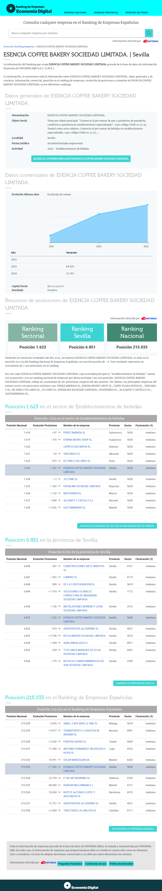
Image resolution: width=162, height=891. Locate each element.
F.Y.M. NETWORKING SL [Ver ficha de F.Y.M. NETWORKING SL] (76, 778)
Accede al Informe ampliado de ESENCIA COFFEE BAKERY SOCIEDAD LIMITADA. (81, 158)
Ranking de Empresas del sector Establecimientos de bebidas (117, 526)
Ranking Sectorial (137, 12)
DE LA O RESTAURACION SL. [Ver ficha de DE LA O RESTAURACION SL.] (79, 584)
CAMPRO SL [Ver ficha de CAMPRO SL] (70, 577)
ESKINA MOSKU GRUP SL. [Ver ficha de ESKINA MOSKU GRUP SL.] (78, 439)
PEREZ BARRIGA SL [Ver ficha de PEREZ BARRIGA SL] (74, 432)
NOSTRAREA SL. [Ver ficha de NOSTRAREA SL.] (72, 493)
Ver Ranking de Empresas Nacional (133, 829)
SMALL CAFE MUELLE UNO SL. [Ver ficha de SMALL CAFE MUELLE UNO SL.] (80, 723)
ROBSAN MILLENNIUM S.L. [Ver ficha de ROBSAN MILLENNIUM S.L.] (78, 785)
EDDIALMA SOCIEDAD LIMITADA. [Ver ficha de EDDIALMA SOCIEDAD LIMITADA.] (82, 486)
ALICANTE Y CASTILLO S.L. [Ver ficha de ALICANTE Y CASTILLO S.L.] (78, 500)
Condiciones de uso (95, 863)
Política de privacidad (121, 863)
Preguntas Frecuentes (70, 863)
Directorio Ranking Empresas (18, 46)
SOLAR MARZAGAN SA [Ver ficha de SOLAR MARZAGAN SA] (76, 760)
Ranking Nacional (75, 12)
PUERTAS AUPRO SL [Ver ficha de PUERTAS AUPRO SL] (74, 741)
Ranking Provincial (106, 12)
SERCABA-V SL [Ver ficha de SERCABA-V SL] (71, 453)
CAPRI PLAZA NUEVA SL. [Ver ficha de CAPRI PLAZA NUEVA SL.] (77, 446)
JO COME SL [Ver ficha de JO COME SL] (70, 479)
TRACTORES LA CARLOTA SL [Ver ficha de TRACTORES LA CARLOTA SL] (80, 810)
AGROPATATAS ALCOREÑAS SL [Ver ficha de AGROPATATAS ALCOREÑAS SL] (81, 628)
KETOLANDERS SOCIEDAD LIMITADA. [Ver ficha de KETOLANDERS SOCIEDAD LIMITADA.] (84, 635)
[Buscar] (149, 33)
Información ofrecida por (135, 41)
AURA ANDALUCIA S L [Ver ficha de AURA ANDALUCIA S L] (75, 643)
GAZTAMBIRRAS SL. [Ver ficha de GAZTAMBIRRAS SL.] (74, 507)
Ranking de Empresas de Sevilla (135, 683)
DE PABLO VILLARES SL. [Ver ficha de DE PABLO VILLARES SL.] (77, 461)
